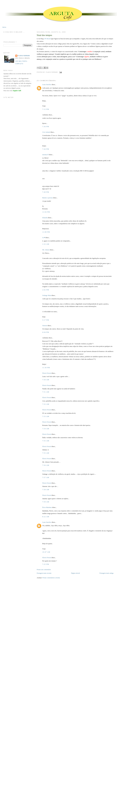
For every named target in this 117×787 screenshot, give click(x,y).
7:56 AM (45, 465)
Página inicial (75, 573)
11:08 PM (46, 232)
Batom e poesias (47, 198)
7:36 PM (45, 126)
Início (4, 27)
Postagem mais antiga (106, 573)
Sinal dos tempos (44, 35)
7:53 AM (45, 416)
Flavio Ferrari (46, 373)
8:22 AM (45, 517)
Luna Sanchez (46, 84)
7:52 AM (45, 404)
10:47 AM (46, 552)
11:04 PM (46, 212)
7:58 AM (45, 489)
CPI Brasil (47, 39)
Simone (44, 325)
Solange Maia (46, 295)
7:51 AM (45, 392)
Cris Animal (46, 132)
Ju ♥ (43, 237)
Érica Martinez (47, 507)
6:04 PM (45, 332)
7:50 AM (45, 380)
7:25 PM (45, 564)
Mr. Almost (46, 250)
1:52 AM (45, 244)
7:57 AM (45, 477)
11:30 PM (46, 367)
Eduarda (45, 218)
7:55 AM (45, 441)
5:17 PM (45, 320)
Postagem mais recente (44, 573)
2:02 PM (45, 290)
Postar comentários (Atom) (51, 578)
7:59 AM (45, 502)
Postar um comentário (44, 569)
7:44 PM (45, 149)
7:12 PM (45, 109)
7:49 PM (45, 192)
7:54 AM (45, 429)
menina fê (45, 154)
